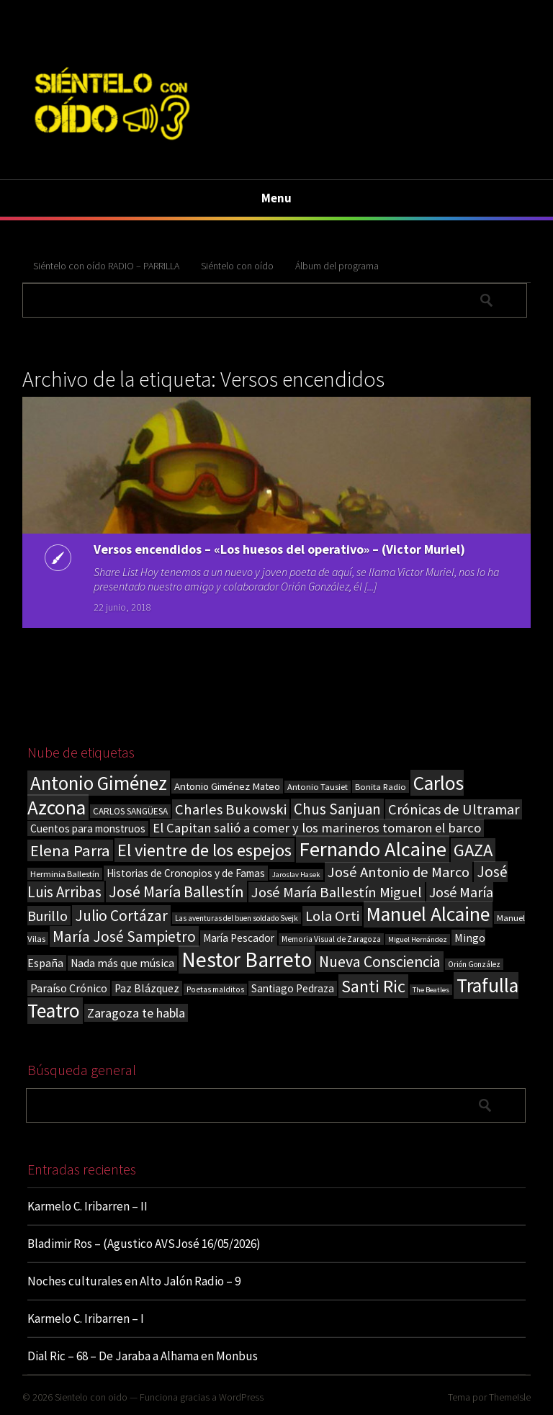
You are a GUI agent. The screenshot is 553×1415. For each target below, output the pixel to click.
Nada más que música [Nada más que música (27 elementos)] (122, 963)
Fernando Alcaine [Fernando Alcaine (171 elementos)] (372, 849)
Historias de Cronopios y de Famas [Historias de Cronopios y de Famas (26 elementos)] (186, 873)
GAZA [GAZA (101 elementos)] (473, 850)
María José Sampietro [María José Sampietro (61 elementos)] (124, 936)
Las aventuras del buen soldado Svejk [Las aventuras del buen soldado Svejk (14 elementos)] (236, 918)
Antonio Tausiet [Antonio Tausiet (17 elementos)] (317, 786)
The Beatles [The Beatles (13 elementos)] (431, 989)
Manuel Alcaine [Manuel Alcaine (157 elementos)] (428, 914)
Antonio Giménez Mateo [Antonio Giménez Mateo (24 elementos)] (227, 786)
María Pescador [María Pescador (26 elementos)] (238, 938)
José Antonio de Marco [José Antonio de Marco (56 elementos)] (398, 872)
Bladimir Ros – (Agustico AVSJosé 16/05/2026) (144, 1244)
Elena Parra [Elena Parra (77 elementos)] (70, 850)
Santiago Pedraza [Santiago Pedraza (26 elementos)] (292, 988)
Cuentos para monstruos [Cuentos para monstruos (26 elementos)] (87, 828)
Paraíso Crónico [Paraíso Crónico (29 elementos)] (68, 988)
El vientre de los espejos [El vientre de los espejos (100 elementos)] (204, 850)
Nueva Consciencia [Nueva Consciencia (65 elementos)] (380, 961)
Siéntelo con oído (237, 265)
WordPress (241, 1397)
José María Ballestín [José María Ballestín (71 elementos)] (176, 891)
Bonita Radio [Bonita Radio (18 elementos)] (380, 786)
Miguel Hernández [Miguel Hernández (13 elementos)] (417, 939)
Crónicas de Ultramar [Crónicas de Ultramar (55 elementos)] (453, 809)
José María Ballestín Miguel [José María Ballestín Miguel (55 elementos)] (336, 892)
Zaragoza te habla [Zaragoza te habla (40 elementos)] (136, 1013)
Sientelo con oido (91, 1397)
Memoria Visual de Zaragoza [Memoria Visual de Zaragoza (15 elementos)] (331, 939)
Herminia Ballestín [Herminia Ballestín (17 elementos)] (64, 873)
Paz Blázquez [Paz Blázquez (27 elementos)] (146, 988)
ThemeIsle (510, 1397)
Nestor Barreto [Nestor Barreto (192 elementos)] (246, 959)
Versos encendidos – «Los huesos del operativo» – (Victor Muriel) (279, 549)
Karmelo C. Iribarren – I (85, 1318)
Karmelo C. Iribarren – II (87, 1206)
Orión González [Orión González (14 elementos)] (474, 964)
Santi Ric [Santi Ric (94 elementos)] (373, 986)
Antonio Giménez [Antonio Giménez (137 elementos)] (98, 783)
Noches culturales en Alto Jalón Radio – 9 (133, 1281)
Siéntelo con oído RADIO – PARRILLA (106, 265)
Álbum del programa (337, 265)
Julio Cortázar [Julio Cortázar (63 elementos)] (121, 915)
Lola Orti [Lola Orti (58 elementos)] (332, 916)
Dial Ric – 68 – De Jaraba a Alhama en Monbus (142, 1356)
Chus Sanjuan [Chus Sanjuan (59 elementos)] (337, 809)
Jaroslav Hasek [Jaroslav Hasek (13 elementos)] (296, 874)
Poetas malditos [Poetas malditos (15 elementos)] (215, 989)
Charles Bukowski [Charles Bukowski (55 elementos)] (231, 809)
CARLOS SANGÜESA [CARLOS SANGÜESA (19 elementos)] (130, 811)
